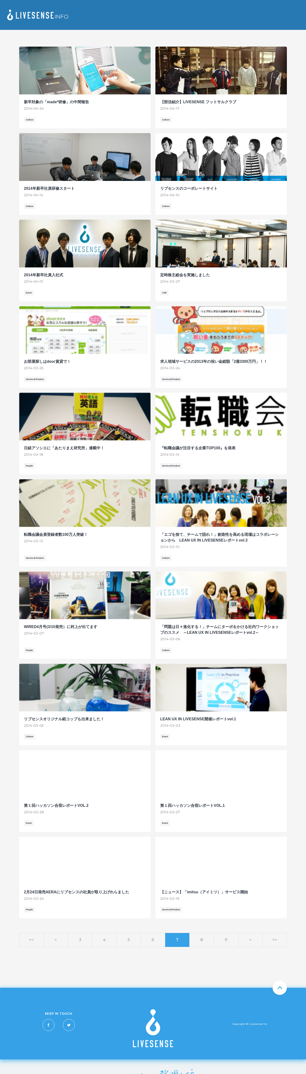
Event (29, 293)
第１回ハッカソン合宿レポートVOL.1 (192, 805)
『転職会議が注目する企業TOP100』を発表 (197, 448)
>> (274, 939)
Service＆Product (35, 379)
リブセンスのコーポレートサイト (189, 188)
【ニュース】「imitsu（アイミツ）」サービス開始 (204, 892)
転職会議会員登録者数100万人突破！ (56, 534)
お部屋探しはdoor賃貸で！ (47, 361)
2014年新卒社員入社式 (43, 275)
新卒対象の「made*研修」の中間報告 (56, 102)
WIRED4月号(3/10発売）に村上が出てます (60, 627)
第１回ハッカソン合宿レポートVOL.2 (56, 805)
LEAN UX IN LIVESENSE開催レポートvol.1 (198, 719)
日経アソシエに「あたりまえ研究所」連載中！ (64, 448)
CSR (164, 293)
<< (31, 939)
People (29, 466)
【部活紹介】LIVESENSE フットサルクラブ (198, 102)
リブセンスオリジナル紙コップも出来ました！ (64, 719)
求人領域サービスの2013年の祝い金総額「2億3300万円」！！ (213, 361)
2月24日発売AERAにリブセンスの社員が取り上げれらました (76, 892)
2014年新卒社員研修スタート (49, 188)
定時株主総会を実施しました (185, 275)
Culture (29, 120)
